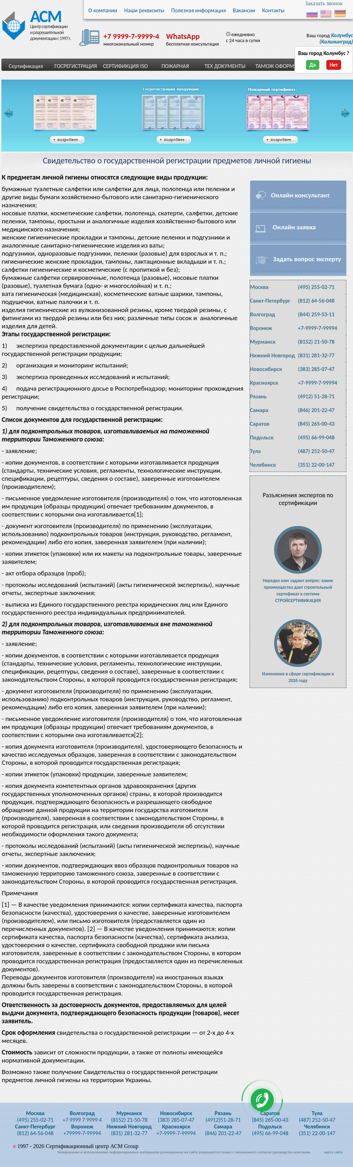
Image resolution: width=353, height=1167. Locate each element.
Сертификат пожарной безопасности (278, 113)
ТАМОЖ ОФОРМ (274, 66)
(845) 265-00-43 (316, 423)
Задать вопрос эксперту (307, 259)
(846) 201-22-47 (316, 410)
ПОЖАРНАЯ (175, 66)
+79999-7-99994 (82, 1129)
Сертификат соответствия (65, 113)
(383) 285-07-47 (316, 369)
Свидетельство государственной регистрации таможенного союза (175, 113)
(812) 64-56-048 (316, 300)
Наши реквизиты (144, 10)
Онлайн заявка (294, 227)
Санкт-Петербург (270, 300)
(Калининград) (336, 38)
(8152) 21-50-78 (316, 341)
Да (313, 65)
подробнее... (67, 140)
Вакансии (244, 10)
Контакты (273, 10)
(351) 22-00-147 (316, 464)
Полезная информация (198, 10)
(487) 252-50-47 (316, 451)
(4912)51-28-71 (223, 1116)
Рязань (258, 396)
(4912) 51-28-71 (316, 396)
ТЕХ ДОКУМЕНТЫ (224, 66)
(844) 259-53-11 (316, 314)
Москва (259, 287)
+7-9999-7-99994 (317, 328)
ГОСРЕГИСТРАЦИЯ (75, 66)
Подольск (261, 437)
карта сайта (333, 1152)
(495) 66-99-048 (316, 437)
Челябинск (263, 464)
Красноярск (264, 382)
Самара (259, 410)
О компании (102, 10)
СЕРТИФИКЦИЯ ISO (125, 66)
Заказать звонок (323, 3)
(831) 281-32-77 (316, 355)
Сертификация (26, 66)
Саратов (259, 423)
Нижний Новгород (272, 355)
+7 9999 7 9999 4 (82, 1116)
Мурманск (263, 341)
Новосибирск (266, 369)
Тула (255, 451)
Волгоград (262, 314)
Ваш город (330, 38)
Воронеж (261, 328)
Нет (334, 65)
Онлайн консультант (300, 195)
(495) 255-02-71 (316, 287)
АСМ (43, 14)
